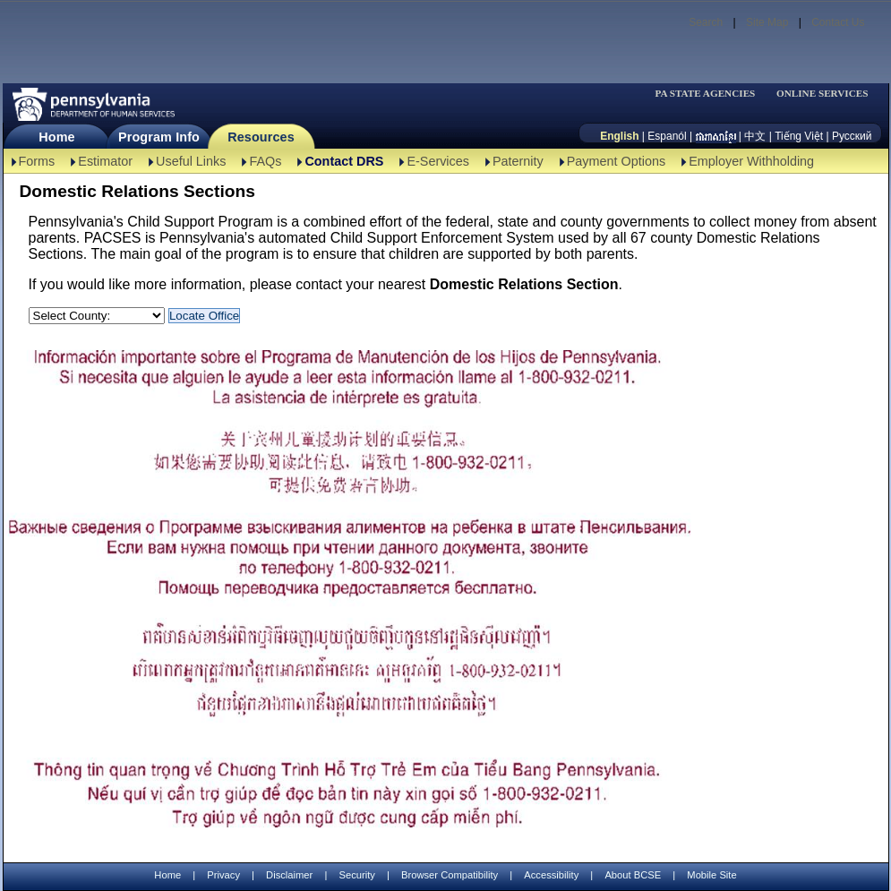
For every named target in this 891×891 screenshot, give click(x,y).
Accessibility (551, 875)
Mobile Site (711, 875)
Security (356, 875)
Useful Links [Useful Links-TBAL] (191, 161)
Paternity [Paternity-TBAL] (518, 161)
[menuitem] (711, 94)
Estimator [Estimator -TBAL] (105, 161)
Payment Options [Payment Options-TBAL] (616, 161)
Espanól (666, 136)
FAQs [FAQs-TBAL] (265, 161)
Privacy (223, 875)
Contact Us (837, 22)
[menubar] (711, 94)
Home (56, 137)
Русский (852, 136)
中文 (755, 136)
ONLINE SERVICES (822, 94)
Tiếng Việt (799, 136)
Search (706, 22)
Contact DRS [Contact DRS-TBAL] (343, 161)
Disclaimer (289, 875)
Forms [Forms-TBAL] (37, 161)
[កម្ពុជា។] (716, 136)
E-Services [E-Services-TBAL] (438, 161)
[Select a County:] (97, 315)
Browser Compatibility (449, 875)
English (619, 136)
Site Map (767, 22)
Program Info (159, 137)
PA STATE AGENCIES (705, 94)
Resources (261, 137)
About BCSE (632, 875)
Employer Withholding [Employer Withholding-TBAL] (751, 161)
